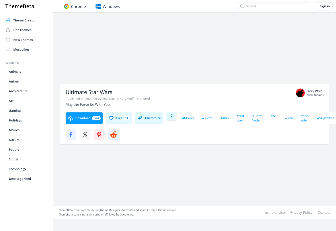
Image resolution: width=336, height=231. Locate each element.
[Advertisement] (140, 50)
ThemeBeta (19, 6)
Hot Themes (18, 30)
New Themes (19, 39)
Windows (107, 6)
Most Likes (17, 49)
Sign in (325, 6)
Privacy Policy (301, 212)
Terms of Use (274, 212)
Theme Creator (20, 20)
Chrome (74, 6)
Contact (324, 212)
